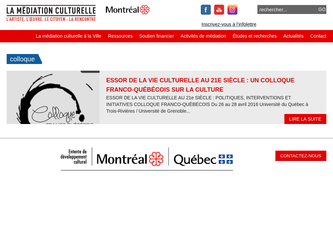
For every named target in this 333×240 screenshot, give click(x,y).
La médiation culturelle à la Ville (69, 36)
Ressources (120, 36)
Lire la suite (305, 119)
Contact (318, 36)
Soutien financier (156, 36)
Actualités (293, 36)
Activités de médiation (203, 36)
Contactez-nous (300, 155)
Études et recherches (255, 36)
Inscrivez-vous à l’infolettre (228, 24)
